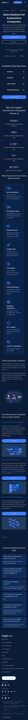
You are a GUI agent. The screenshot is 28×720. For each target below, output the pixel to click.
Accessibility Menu (6, 717)
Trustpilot (4, 537)
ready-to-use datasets (18, 473)
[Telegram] (8, 698)
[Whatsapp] (2, 698)
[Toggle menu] (25, 2)
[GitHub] (8, 685)
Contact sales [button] (18, 2)
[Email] (5, 698)
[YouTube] (5, 685)
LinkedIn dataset (11, 471)
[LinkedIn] (2, 685)
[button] (9, 678)
